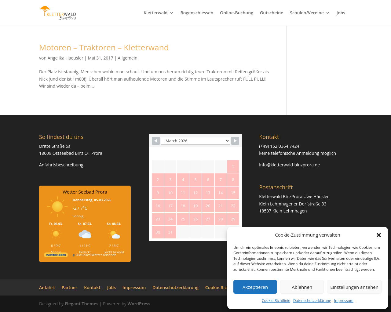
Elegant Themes (81, 304)
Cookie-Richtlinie (276, 300)
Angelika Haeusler (65, 58)
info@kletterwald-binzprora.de (289, 165)
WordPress (138, 304)
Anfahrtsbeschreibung (61, 165)
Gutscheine (271, 13)
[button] (379, 235)
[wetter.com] (56, 256)
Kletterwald (155, 13)
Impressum (343, 300)
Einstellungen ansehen (354, 287)
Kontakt (92, 287)
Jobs (341, 13)
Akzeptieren (255, 287)
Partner (69, 287)
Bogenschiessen (197, 13)
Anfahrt (47, 287)
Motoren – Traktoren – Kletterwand (104, 47)
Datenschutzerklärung (312, 300)
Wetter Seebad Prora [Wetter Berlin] (85, 192)
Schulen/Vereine (307, 13)
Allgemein (127, 58)
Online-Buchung (236, 13)
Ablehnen (302, 287)
